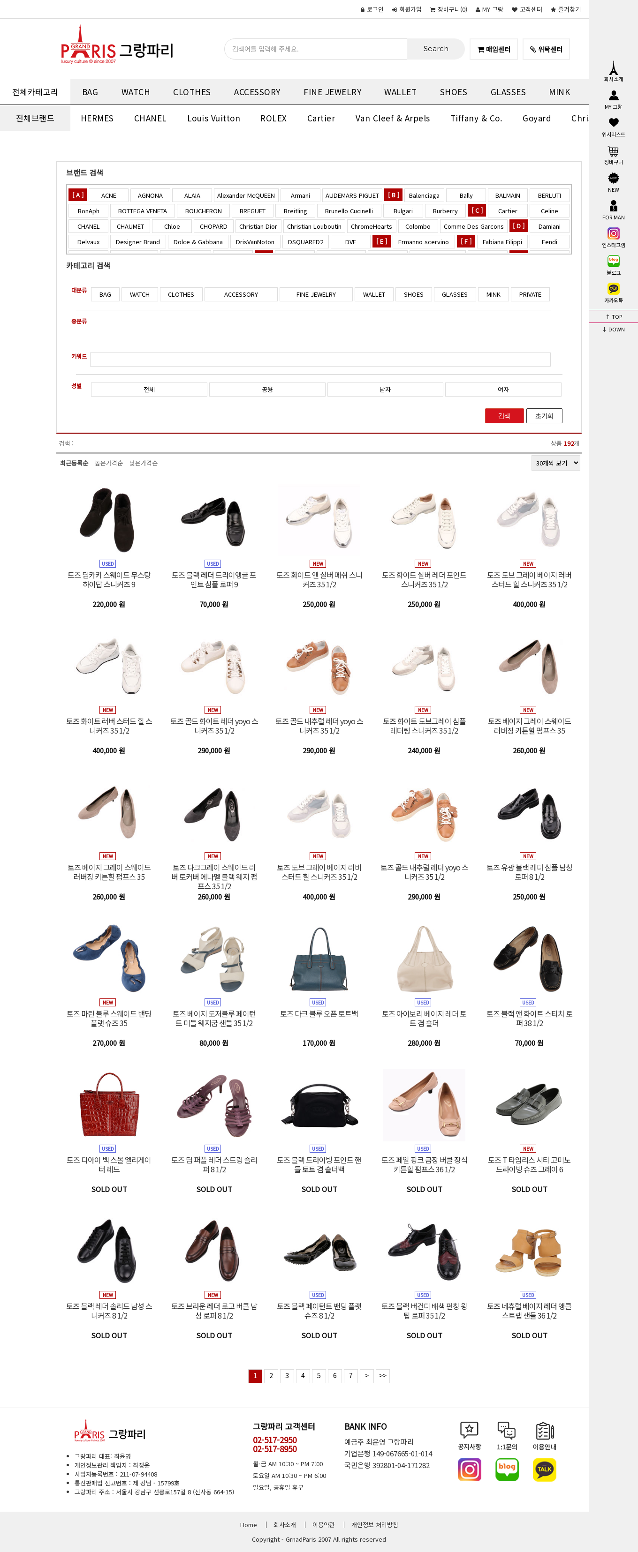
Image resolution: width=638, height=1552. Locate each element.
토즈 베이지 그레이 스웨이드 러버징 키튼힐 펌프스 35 (529, 725)
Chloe (172, 226)
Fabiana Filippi (502, 241)
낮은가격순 (143, 462)
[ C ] (477, 210)
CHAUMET (130, 226)
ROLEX (273, 118)
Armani (300, 195)
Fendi (549, 241)
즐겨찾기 (566, 9)
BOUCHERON (203, 210)
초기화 (544, 415)
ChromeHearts (371, 226)
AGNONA (150, 195)
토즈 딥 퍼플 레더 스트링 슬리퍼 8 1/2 (214, 1164)
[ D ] (518, 225)
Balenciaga (424, 195)
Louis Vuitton (214, 118)
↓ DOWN (613, 329)
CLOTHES (192, 91)
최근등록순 (74, 462)
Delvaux (88, 241)
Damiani (550, 226)
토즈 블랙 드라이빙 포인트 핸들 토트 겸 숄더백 (319, 1164)
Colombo (418, 226)
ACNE (108, 195)
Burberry (445, 210)
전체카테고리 (35, 91)
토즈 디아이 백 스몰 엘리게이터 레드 (109, 1164)
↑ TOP (613, 316)
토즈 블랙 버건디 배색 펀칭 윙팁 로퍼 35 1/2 (424, 1310)
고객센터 (527, 9)
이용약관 (323, 1524)
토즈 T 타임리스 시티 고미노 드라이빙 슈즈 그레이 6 (529, 1164)
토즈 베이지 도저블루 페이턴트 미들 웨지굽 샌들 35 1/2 (214, 1018)
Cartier (321, 118)
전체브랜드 (35, 118)
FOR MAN (613, 209)
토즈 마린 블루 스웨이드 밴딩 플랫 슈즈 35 (109, 1018)
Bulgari (403, 210)
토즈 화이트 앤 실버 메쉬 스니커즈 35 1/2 (319, 579)
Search (436, 48)
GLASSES (508, 91)
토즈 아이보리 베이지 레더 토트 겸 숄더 (424, 1018)
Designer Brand (138, 241)
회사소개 (613, 71)
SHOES (454, 91)
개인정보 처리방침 (374, 1524)
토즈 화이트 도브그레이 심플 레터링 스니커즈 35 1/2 (424, 725)
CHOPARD (214, 226)
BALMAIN (507, 195)
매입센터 (493, 49)
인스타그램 (613, 237)
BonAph (88, 210)
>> (383, 1375)
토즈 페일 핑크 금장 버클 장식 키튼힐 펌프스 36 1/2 (424, 1164)
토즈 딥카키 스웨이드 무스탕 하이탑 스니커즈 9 (109, 579)
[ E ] (381, 241)
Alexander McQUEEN (246, 195)
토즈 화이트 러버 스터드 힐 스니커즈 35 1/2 (109, 725)
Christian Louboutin (314, 226)
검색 (504, 415)
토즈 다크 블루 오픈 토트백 (319, 1013)
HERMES (97, 118)
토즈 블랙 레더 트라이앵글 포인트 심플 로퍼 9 (214, 579)
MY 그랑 (489, 9)
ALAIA (192, 195)
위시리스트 (613, 126)
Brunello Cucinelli (349, 210)
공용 (267, 389)
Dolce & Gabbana (198, 241)
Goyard (537, 118)
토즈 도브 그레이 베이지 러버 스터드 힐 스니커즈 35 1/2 (529, 579)
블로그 (613, 265)
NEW (613, 182)
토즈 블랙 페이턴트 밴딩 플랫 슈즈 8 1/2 (319, 1310)
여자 (503, 389)
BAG (90, 91)
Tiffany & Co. (476, 118)
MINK (559, 91)
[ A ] (78, 194)
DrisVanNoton (255, 241)
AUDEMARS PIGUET (352, 195)
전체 (149, 389)
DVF (350, 241)
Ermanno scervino (423, 241)
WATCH (136, 91)
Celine (549, 210)
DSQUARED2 (305, 241)
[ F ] (466, 241)
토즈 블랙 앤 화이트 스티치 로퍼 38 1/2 (529, 1018)
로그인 (372, 9)
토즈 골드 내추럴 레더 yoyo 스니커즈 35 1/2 (319, 725)
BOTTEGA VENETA (142, 210)
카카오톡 (613, 292)
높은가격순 (109, 462)
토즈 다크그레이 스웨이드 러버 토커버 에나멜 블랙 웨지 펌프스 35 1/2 (214, 876)
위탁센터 (546, 49)
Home (248, 1524)
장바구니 (613, 154)
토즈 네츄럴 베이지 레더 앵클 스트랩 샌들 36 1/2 (529, 1310)
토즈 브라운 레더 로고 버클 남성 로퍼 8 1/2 (214, 1310)
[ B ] (393, 194)
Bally (466, 195)
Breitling (295, 210)
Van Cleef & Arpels (393, 118)
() (448, 9)
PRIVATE (530, 294)
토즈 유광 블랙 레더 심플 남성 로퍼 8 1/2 (529, 871)
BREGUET (253, 210)
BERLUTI (549, 195)
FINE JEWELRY (332, 91)
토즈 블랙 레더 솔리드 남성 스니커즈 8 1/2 (109, 1310)
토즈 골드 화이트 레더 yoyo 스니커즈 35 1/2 (214, 725)
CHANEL (150, 118)
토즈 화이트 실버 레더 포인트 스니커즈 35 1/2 (424, 579)
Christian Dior (258, 226)
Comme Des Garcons (474, 226)
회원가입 (407, 9)
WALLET (400, 91)
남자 (385, 389)
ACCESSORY (257, 91)
